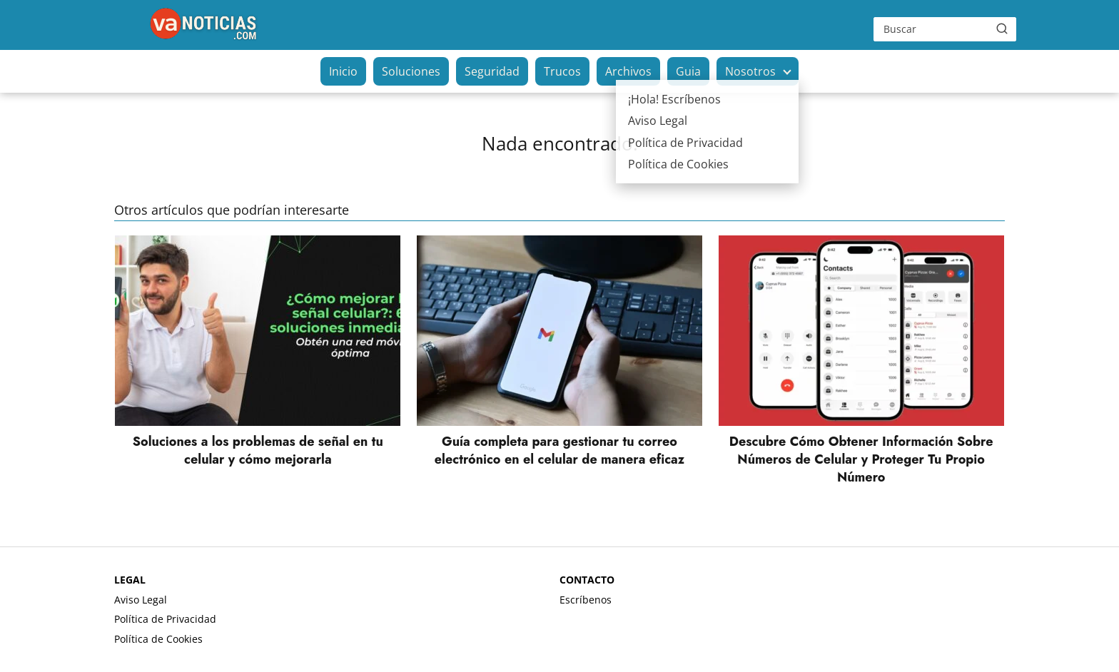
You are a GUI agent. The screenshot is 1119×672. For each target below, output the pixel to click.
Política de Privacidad (165, 619)
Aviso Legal (140, 599)
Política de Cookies (158, 639)
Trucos (562, 71)
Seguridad (492, 71)
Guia (688, 71)
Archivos (628, 71)
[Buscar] (1002, 28)
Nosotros (750, 71)
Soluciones (411, 71)
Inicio (343, 71)
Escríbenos (586, 599)
